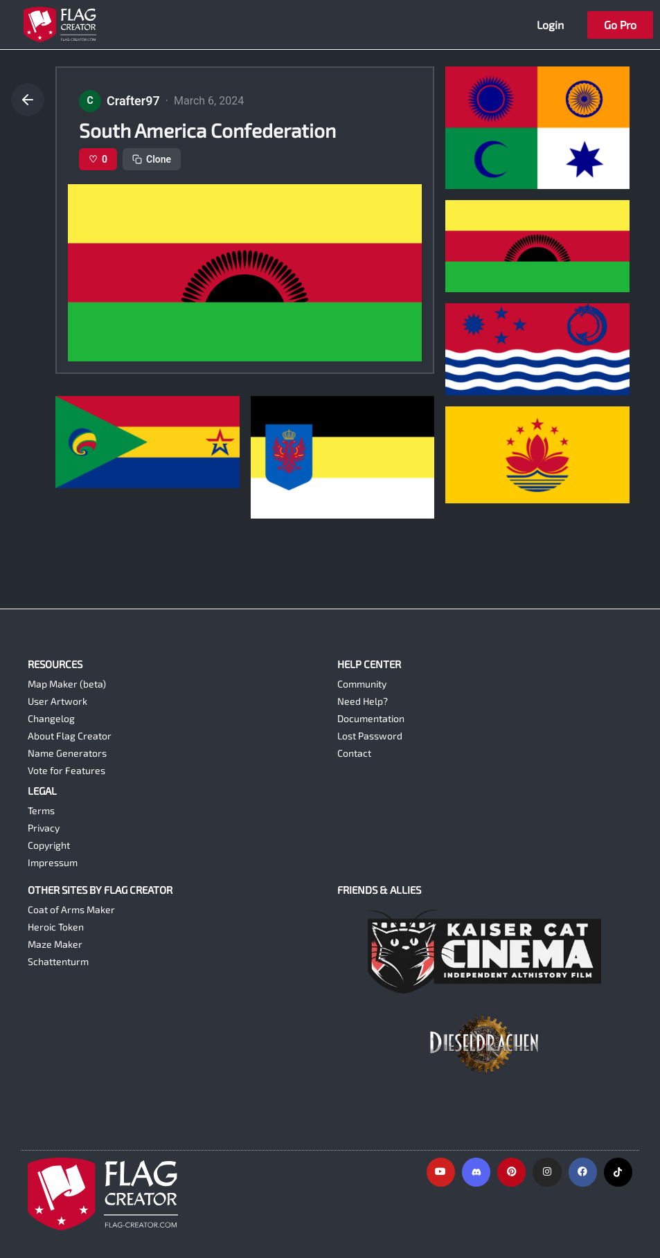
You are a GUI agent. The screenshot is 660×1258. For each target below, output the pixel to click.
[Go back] (27, 99)
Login (550, 24)
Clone (151, 159)
